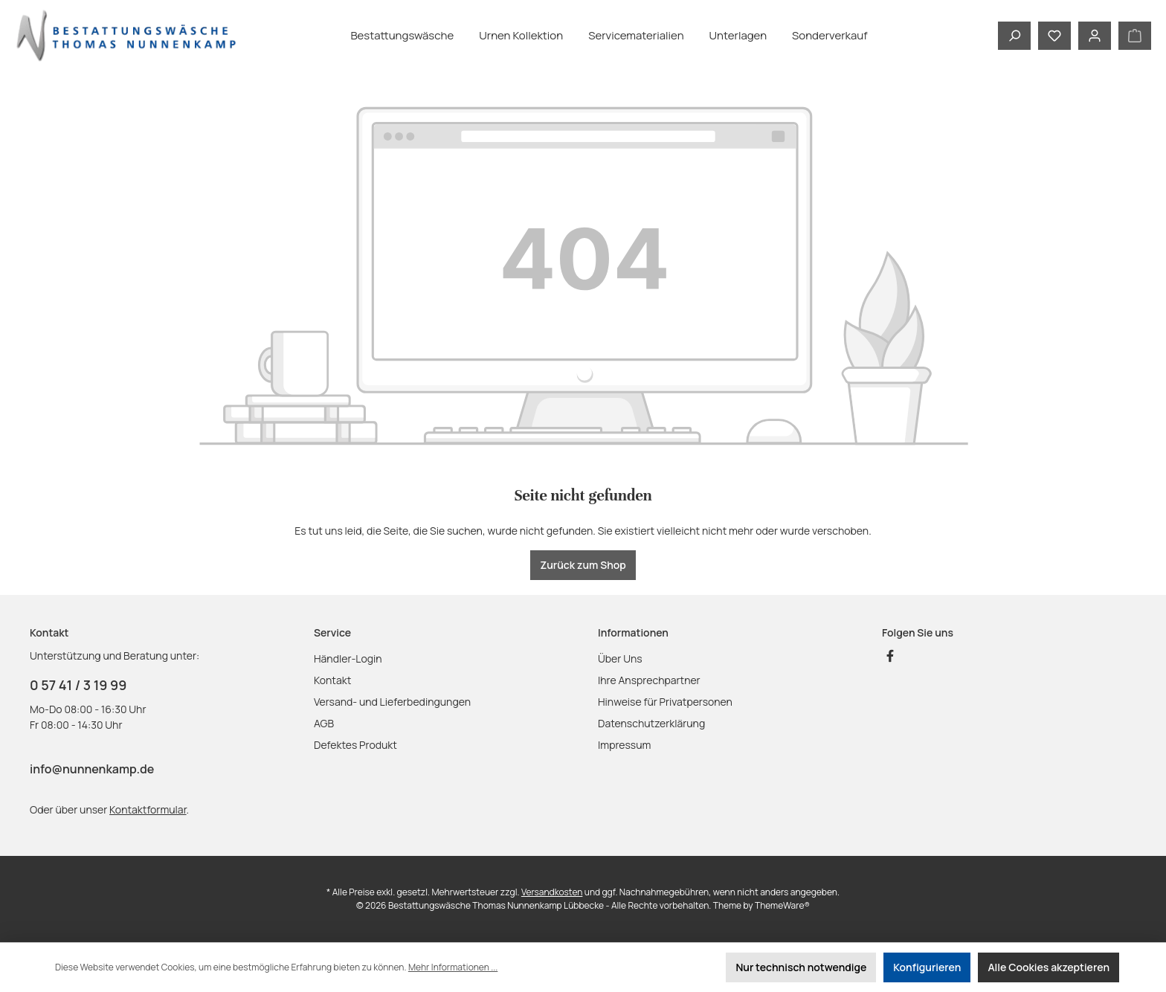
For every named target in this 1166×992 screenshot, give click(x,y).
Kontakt (332, 680)
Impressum (624, 745)
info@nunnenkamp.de (92, 769)
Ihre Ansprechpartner (649, 680)
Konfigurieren (927, 967)
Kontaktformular (147, 809)
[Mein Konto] (1094, 36)
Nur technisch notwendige (800, 967)
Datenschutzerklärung (651, 723)
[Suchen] (1014, 36)
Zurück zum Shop (583, 565)
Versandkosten (552, 892)
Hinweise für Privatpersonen (665, 702)
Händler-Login (348, 658)
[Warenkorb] (1134, 36)
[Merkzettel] (1054, 36)
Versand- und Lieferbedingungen (392, 702)
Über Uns (620, 658)
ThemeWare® (782, 905)
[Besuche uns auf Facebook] (890, 656)
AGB (324, 723)
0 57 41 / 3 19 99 (78, 685)
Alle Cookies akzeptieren (1048, 967)
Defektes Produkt (355, 745)
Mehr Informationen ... (452, 967)
